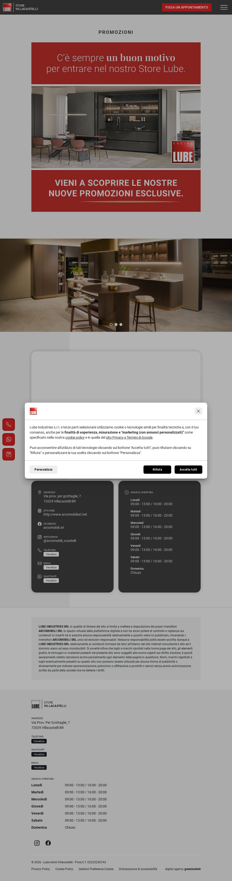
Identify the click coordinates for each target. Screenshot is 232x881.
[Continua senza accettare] (198, 411)
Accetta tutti (188, 469)
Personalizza (44, 469)
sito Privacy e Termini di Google (129, 437)
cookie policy (75, 437)
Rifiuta (157, 469)
